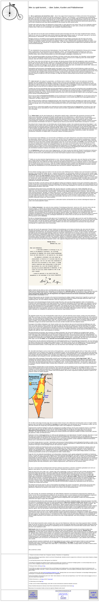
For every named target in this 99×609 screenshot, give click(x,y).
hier (41, 566)
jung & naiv (50, 579)
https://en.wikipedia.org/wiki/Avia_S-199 (51, 572)
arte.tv (42, 579)
